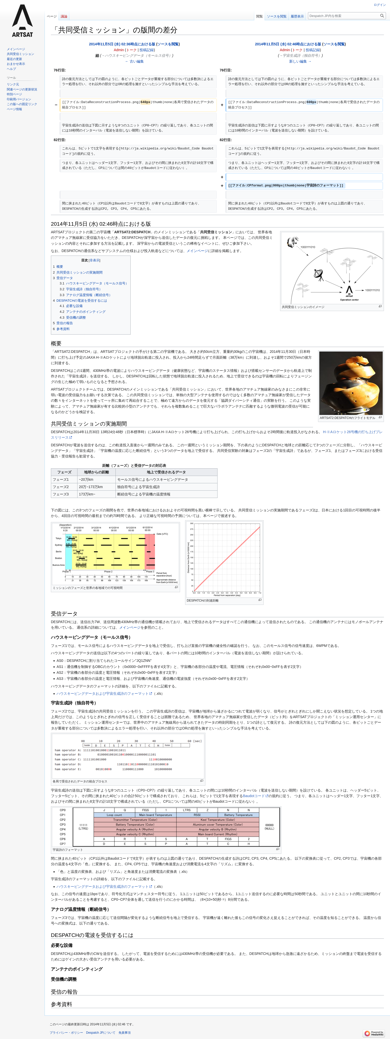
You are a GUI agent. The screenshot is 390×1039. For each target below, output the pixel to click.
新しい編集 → (300, 61)
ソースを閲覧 (168, 44)
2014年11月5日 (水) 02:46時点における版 (288, 44)
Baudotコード (254, 796)
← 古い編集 (134, 61)
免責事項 (125, 1032)
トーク (131, 50)
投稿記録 (147, 50)
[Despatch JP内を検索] (347, 15)
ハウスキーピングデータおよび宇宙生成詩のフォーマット (102, 693)
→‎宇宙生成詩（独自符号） (300, 55)
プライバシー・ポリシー (66, 1032)
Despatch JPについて (100, 1032)
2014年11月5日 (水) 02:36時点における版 (122, 44)
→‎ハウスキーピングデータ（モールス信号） (136, 55)
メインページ (197, 251)
